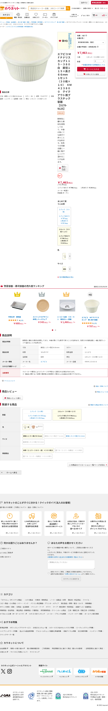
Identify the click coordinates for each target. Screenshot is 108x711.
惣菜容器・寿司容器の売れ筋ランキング (70, 41)
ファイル (86, 600)
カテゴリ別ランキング (37, 614)
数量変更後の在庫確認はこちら (93, 65)
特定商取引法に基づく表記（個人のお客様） (67, 648)
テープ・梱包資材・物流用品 (63, 607)
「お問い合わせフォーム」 (72, 574)
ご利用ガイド (5, 548)
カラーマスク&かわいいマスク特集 (61, 627)
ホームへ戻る (11, 472)
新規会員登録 (99, 2)
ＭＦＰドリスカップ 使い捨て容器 (54, 22)
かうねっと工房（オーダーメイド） (12, 614)
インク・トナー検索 (75, 614)
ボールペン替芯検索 (92, 614)
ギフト (48, 607)
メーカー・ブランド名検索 (56, 614)
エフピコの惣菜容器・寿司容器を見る (22, 26)
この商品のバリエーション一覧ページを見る (87, 465)
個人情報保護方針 (33, 648)
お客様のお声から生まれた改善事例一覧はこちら (64, 557)
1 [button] (52, 330)
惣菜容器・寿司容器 (36, 22)
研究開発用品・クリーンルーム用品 (53, 610)
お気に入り (36, 17)
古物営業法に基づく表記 (94, 648)
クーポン (45, 17)
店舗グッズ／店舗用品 (83, 607)
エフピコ (8, 26)
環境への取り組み (16, 648)
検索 (68, 8)
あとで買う (86, 15)
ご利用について (19, 507)
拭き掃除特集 (83, 631)
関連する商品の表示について (99, 405)
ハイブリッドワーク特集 (8, 631)
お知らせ (3, 652)
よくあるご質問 (5, 553)
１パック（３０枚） (64, 210)
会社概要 (3, 648)
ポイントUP (54, 17)
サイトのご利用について (19, 652)
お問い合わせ (5, 557)
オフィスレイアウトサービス (20, 627)
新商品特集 (4, 627)
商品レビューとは (102, 392)
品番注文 (27, 17)
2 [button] (55, 330)
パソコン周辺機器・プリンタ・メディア (45, 603)
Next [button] (70, 256)
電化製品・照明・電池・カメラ (72, 603)
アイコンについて (9, 381)
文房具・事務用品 (41, 600)
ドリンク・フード (37, 607)
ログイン (84, 2)
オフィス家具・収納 (7, 607)
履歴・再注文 (18, 17)
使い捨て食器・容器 (23, 22)
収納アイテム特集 (69, 631)
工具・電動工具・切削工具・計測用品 (81, 610)
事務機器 (88, 603)
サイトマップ (34, 652)
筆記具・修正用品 (74, 600)
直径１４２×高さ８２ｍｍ (75, 436)
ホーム (2, 22)
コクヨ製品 (29, 600)
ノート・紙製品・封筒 (58, 600)
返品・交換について (102, 386)
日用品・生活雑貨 (11, 22)
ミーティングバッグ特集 (84, 627)
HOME (22, 8)
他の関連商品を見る (66, 277)
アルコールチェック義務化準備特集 (48, 631)
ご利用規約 (46, 648)
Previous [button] (2, 298)
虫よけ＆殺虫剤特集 (27, 631)
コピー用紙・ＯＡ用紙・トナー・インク (14, 603)
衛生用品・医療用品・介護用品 (28, 610)
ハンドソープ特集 (96, 631)
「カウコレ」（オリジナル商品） (11, 600)
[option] (17, 308)
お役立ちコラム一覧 (40, 627)
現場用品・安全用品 (7, 610)
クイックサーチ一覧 (7, 634)
